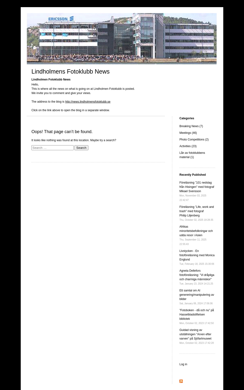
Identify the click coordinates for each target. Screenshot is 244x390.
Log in (183, 364)
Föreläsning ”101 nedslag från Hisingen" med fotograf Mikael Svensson (196, 191)
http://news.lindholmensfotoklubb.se (87, 101)
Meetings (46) (188, 133)
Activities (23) (188, 146)
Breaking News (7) (191, 126)
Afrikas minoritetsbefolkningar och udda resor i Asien (196, 235)
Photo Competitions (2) (194, 139)
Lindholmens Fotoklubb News (70, 71)
